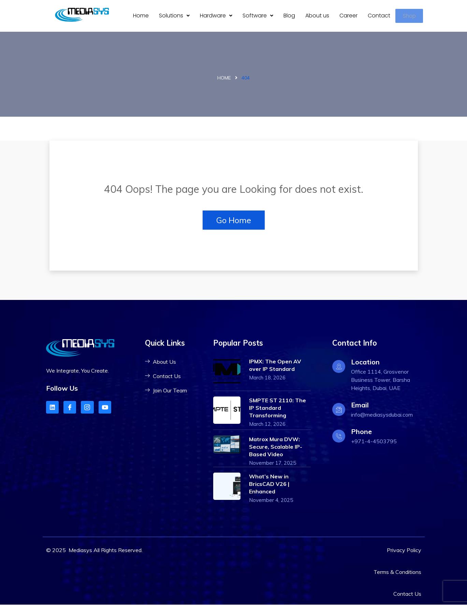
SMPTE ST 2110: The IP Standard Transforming (277, 409)
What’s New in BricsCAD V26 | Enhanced (269, 485)
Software (258, 16)
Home (141, 16)
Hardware (216, 16)
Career (348, 16)
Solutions (174, 16)
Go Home (233, 221)
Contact (379, 16)
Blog (289, 16)
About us (317, 16)
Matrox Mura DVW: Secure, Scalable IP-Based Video (275, 448)
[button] (174, 16)
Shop (410, 16)
